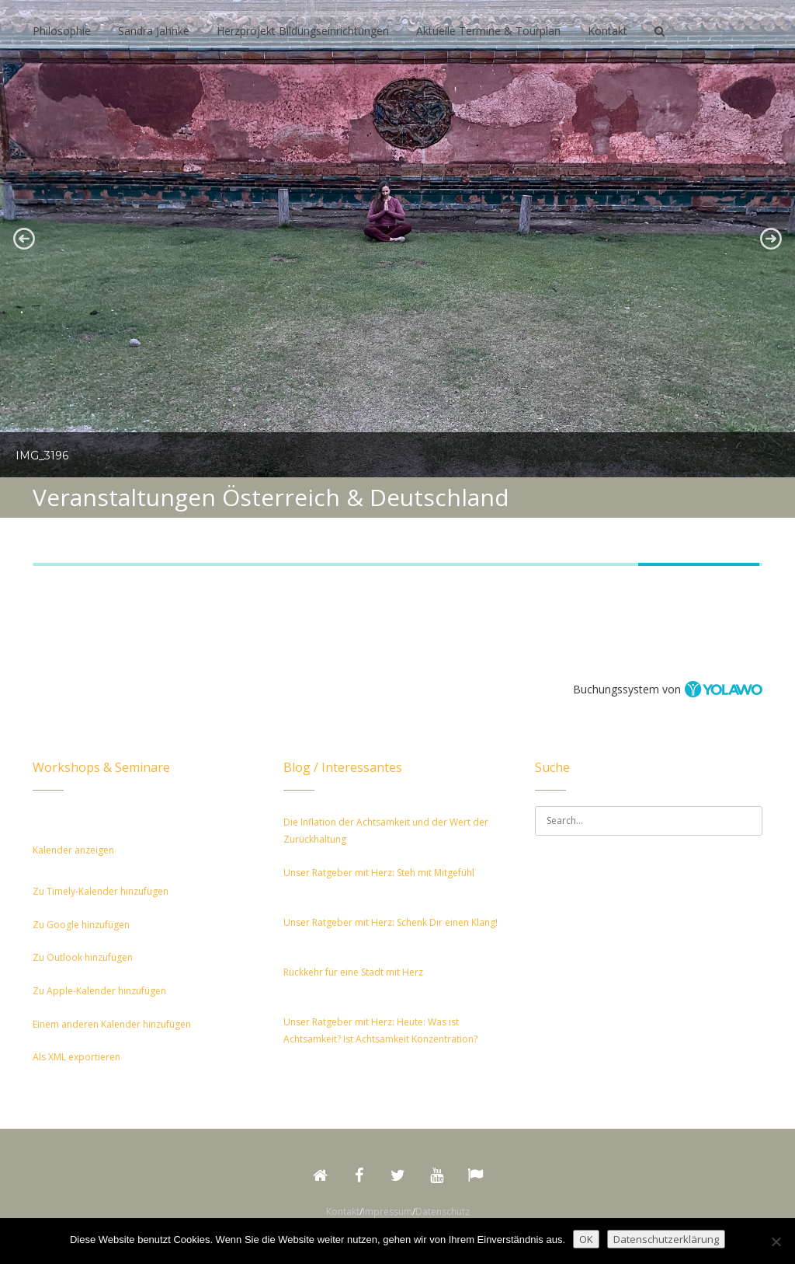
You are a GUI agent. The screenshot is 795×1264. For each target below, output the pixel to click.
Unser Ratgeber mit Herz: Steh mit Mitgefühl (378, 872)
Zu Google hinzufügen (81, 924)
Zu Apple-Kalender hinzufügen (99, 990)
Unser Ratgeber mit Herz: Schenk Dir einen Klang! (390, 922)
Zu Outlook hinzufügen (83, 957)
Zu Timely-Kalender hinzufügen (100, 891)
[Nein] (775, 1241)
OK (586, 1239)
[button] (24, 238)
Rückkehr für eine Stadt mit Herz (353, 972)
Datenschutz (442, 1211)
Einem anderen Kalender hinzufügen (112, 1024)
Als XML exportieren (76, 1056)
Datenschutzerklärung (666, 1239)
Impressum (387, 1211)
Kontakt (342, 1211)
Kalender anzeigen (73, 850)
